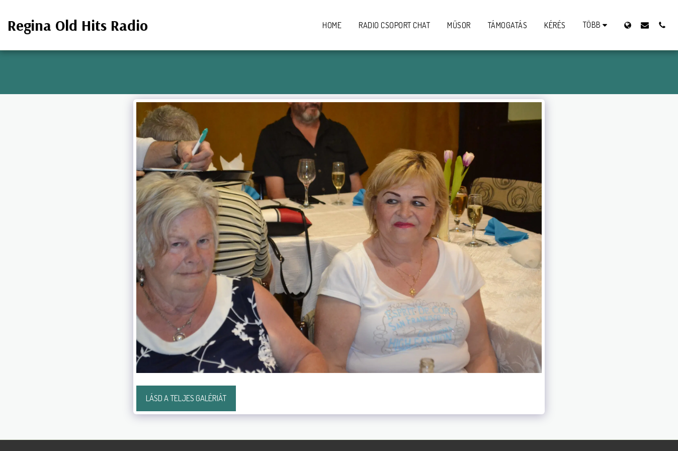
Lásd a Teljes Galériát (186, 398)
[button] (645, 25)
